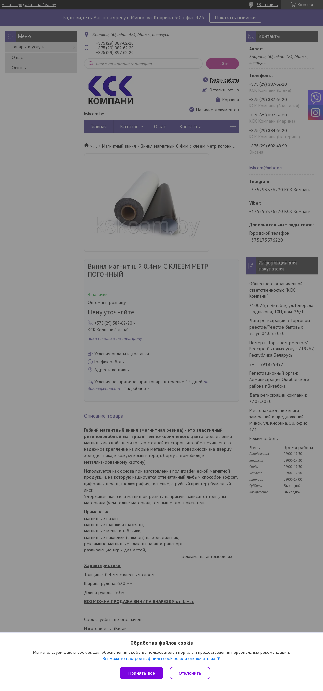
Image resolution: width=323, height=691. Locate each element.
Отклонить (190, 673)
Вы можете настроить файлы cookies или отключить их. (159, 658)
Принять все (141, 673)
